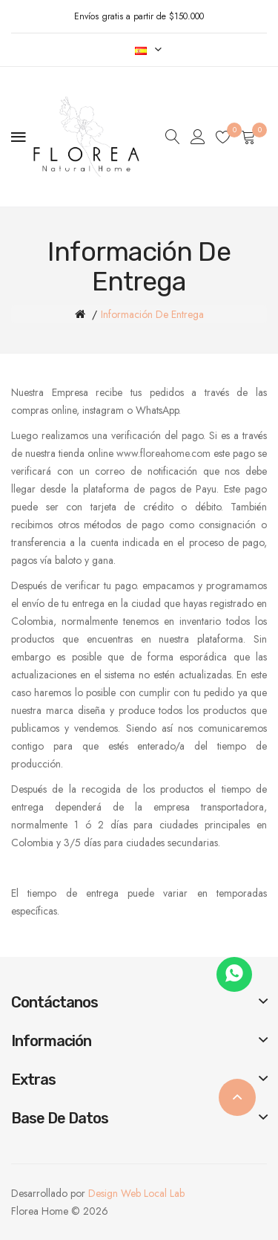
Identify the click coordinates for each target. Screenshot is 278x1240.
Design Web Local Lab (136, 1193)
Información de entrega (152, 314)
